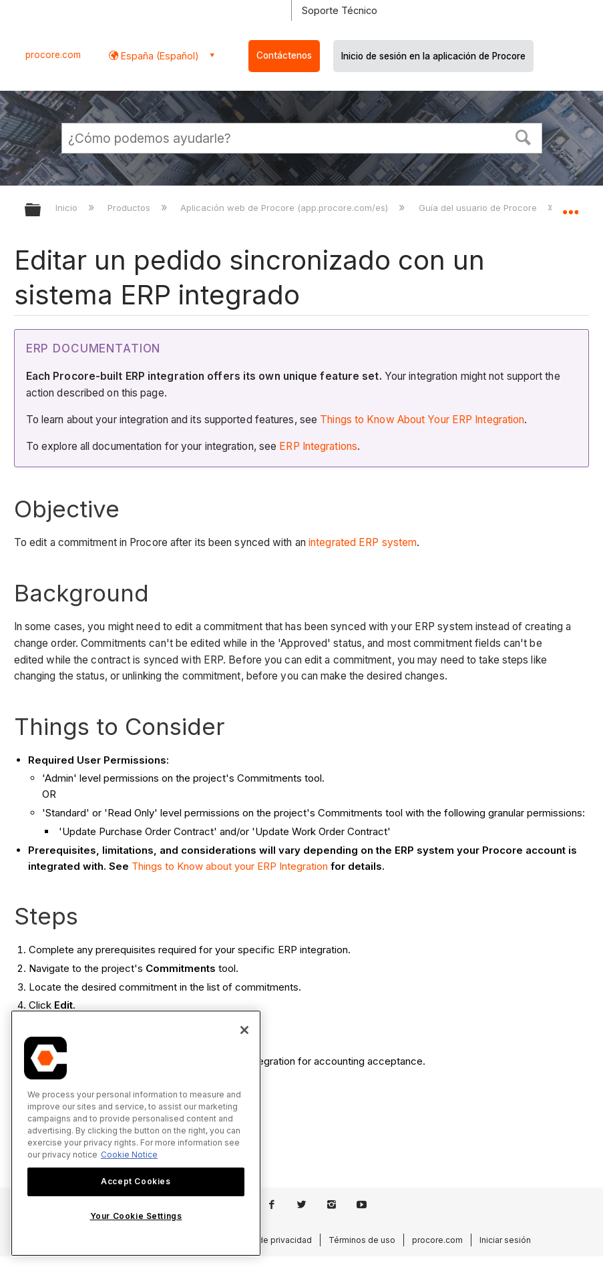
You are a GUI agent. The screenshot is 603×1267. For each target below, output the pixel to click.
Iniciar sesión (505, 1240)
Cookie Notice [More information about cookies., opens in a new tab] (129, 1155)
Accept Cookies (135, 1181)
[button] (523, 136)
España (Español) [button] (158, 55)
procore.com (53, 54)
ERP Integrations (318, 446)
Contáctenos (284, 55)
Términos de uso (362, 1240)
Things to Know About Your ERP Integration (422, 419)
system (399, 542)
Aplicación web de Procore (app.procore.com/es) (285, 207)
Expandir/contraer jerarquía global (41, 210)
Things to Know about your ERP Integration (230, 866)
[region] (136, 1133)
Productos (130, 207)
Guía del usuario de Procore (479, 207)
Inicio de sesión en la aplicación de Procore (433, 56)
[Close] (244, 1030)
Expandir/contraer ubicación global (570, 205)
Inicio (67, 207)
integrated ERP (345, 542)
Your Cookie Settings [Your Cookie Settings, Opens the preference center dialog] (136, 1216)
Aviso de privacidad (273, 1240)
